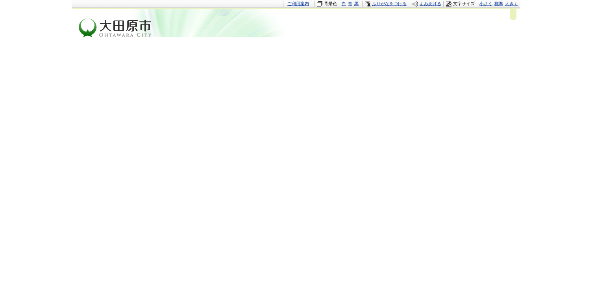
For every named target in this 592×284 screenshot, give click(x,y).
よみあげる (430, 3)
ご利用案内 (298, 3)
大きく (511, 3)
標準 (498, 3)
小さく (485, 3)
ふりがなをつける (389, 3)
